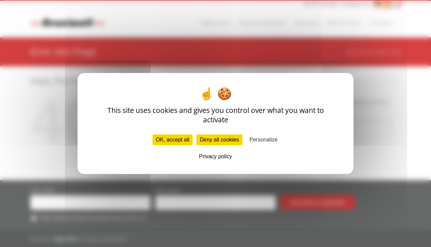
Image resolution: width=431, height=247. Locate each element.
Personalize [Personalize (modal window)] (264, 139)
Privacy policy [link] (215, 156)
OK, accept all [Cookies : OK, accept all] (173, 139)
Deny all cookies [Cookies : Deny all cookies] (219, 139)
